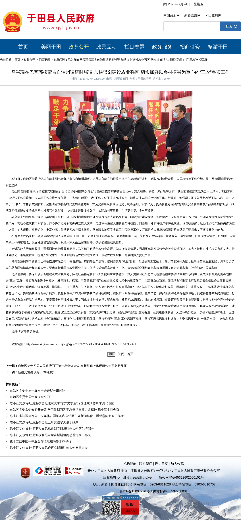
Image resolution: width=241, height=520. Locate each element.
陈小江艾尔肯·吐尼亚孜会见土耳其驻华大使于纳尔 (44, 422)
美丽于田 (51, 47)
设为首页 (161, 464)
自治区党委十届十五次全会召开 (31, 397)
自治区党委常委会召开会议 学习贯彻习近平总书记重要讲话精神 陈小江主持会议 (64, 409)
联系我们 (145, 464)
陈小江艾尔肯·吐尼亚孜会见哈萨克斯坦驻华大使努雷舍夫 (49, 448)
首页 (23, 47)
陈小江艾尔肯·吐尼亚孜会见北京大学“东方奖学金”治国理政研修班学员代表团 (62, 403)
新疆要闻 (44, 59)
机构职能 (129, 464)
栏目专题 (134, 47)
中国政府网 (171, 15)
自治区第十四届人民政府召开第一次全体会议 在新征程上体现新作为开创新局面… (74, 366)
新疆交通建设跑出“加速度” (36, 372)
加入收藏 (177, 464)
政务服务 (162, 47)
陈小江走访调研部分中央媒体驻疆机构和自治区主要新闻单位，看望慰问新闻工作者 (67, 416)
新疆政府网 (192, 15)
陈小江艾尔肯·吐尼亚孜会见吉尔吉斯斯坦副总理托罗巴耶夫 (50, 435)
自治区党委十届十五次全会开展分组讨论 (37, 390)
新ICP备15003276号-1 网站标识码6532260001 (154, 491)
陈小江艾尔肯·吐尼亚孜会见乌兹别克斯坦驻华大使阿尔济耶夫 (52, 428)
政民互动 (106, 47)
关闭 (121, 354)
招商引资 (190, 47)
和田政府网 (213, 15)
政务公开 (79, 47)
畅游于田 (218, 47)
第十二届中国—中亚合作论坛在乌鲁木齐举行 (40, 441)
